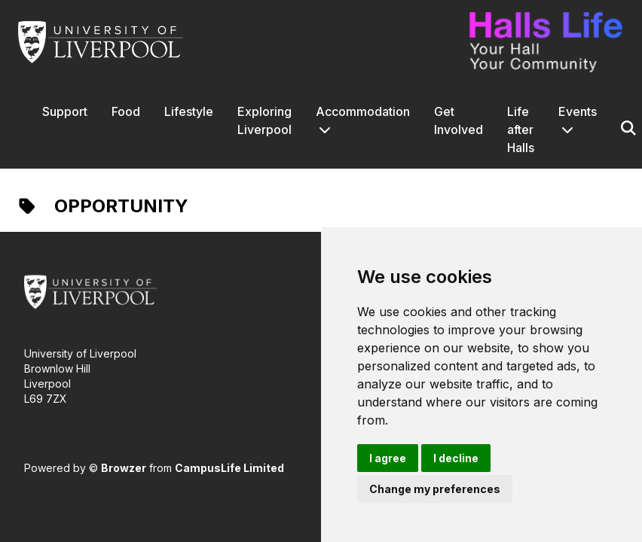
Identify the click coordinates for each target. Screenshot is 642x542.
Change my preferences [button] (434, 489)
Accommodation (363, 111)
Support (64, 111)
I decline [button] (455, 458)
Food (126, 111)
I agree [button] (387, 458)
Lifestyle (188, 111)
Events (577, 111)
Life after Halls (520, 129)
